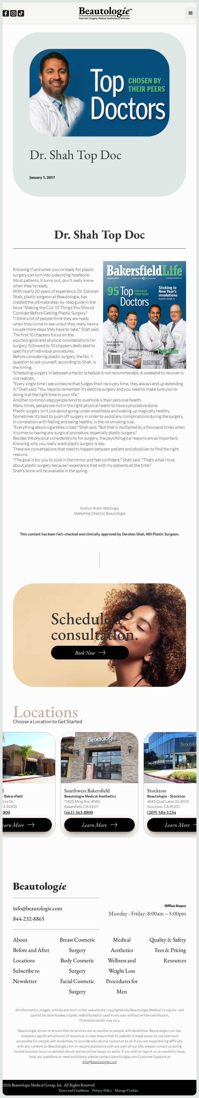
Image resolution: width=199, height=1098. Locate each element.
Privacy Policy (102, 1090)
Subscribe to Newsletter (26, 976)
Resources (175, 960)
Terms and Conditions (73, 1090)
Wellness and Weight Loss (122, 965)
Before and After (31, 950)
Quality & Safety (168, 939)
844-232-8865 (29, 918)
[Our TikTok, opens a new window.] (21, 13)
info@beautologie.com (37, 908)
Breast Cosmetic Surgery (77, 945)
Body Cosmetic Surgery (77, 965)
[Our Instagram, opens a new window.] (14, 13)
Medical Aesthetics (122, 945)
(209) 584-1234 (161, 812)
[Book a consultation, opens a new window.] (90, 652)
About (20, 939)
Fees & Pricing (170, 950)
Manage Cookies (126, 1090)
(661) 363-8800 (78, 812)
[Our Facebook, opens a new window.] (6, 13)
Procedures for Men (122, 986)
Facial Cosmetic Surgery (77, 986)
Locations (24, 960)
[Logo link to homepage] (105, 13)
